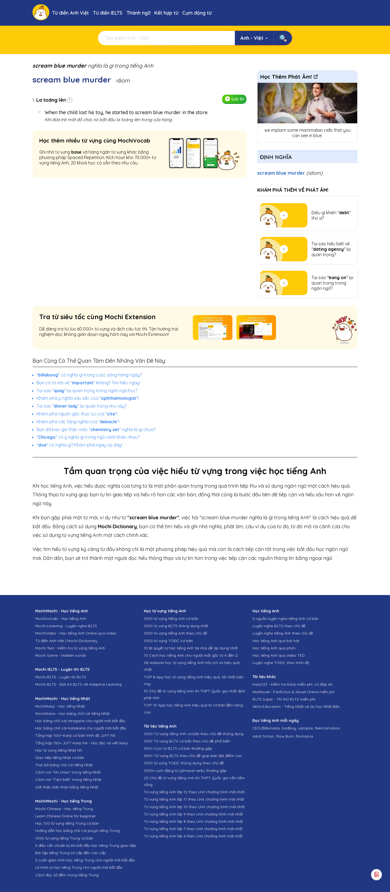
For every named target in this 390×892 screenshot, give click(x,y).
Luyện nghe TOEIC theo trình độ (280, 662)
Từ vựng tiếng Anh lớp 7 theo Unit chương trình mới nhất (193, 828)
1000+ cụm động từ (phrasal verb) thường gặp (185, 770)
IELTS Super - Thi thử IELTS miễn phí (283, 699)
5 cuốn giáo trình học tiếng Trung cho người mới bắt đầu (85, 860)
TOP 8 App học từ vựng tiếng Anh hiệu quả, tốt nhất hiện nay (194, 680)
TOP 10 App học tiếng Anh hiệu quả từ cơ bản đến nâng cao (193, 708)
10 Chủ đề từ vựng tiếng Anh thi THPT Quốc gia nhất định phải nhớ (194, 694)
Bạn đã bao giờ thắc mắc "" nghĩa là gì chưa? (96, 429)
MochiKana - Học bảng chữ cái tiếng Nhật (72, 713)
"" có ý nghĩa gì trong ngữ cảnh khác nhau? (88, 437)
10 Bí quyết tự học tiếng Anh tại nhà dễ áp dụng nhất (191, 648)
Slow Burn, (285, 736)
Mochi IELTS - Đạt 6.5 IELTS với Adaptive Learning (78, 684)
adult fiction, (263, 736)
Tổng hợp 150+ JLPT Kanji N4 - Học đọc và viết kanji (81, 743)
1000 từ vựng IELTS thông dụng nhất (176, 625)
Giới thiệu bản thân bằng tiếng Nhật (66, 787)
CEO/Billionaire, (266, 728)
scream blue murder (290, 173)
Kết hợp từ (166, 13)
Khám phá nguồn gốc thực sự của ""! (77, 414)
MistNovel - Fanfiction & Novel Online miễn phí (293, 691)
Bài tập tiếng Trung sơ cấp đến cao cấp (70, 852)
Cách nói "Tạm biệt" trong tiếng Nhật (68, 779)
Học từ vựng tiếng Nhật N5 (58, 750)
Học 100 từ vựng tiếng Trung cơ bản (67, 823)
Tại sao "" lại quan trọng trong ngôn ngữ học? (87, 390)
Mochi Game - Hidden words (60, 655)
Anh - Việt (254, 38)
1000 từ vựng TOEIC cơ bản (168, 640)
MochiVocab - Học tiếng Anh (60, 618)
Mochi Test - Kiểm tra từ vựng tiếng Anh (70, 648)
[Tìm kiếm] (166, 38)
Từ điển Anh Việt (70, 13)
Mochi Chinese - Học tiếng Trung (64, 808)
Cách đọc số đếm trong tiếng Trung (67, 875)
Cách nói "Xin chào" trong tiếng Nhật (68, 772)
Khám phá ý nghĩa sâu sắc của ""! (88, 398)
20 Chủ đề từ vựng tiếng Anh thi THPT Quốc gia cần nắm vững (194, 781)
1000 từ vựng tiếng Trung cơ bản (64, 838)
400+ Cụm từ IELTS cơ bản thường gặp (178, 748)
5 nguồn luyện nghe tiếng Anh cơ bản (285, 618)
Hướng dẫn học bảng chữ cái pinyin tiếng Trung (77, 830)
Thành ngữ (138, 13)
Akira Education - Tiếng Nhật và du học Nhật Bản (296, 706)
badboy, (289, 728)
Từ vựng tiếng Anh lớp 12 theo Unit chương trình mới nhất (194, 791)
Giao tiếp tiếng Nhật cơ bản (59, 757)
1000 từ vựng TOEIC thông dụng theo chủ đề (184, 763)
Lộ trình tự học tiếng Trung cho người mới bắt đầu (79, 867)
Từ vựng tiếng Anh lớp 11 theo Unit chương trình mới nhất (194, 799)
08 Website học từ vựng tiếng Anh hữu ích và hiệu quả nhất (191, 666)
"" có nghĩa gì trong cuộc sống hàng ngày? (89, 375)
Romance (304, 736)
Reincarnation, (328, 728)
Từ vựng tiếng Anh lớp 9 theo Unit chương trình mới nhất (193, 814)
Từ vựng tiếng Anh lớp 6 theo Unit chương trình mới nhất (193, 836)
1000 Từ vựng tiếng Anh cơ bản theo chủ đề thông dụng (193, 733)
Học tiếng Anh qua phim (273, 648)
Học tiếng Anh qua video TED (278, 655)
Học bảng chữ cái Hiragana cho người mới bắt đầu (80, 720)
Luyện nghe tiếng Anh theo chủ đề (282, 633)
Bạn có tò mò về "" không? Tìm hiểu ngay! (88, 382)
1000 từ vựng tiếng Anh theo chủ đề (175, 633)
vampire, (306, 728)
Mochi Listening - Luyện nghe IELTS (66, 625)
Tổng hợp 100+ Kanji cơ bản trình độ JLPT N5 (75, 735)
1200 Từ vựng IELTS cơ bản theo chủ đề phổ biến (187, 741)
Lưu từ (234, 98)
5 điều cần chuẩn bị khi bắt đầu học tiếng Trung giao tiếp (85, 845)
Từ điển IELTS (107, 13)
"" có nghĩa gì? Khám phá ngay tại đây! (79, 445)
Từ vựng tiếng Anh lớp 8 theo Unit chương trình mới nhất (193, 821)
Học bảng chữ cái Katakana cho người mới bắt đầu (80, 728)
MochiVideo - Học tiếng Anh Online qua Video (75, 633)
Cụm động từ (197, 13)
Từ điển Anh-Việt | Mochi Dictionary (66, 640)
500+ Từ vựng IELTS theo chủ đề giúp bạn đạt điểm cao (193, 755)
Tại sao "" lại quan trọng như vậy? (81, 406)
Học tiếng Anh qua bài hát (275, 640)
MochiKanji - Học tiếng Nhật (60, 706)
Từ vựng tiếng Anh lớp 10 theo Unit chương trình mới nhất (194, 806)
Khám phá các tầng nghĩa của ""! (78, 421)
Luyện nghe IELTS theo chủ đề (279, 625)
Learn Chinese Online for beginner (65, 816)
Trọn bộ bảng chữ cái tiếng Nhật (64, 764)
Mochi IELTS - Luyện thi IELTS (60, 677)
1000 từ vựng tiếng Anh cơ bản (171, 618)
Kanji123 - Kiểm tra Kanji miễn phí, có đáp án (292, 684)
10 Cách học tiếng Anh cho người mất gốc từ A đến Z (191, 655)
